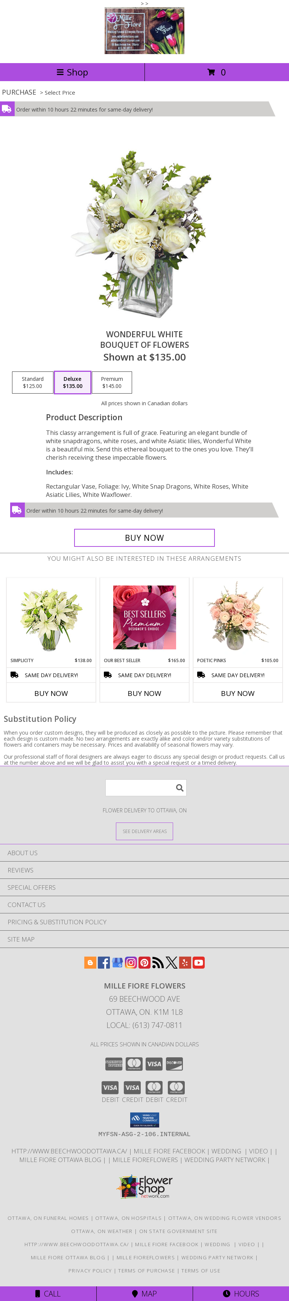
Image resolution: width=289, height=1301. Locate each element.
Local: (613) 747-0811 (144, 1025)
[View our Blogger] (90, 966)
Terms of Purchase (146, 1270)
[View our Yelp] (185, 966)
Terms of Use (201, 1270)
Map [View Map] (144, 1294)
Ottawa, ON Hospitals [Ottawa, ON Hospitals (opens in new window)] (128, 1218)
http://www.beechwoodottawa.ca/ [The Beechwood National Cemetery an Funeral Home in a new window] (70, 1151)
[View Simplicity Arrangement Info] (51, 618)
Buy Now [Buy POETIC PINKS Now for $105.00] (238, 693)
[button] (144, 1119)
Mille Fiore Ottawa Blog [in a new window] (61, 1159)
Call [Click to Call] (48, 1294)
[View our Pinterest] (144, 966)
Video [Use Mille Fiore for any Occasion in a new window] (259, 1151)
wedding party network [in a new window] (225, 1159)
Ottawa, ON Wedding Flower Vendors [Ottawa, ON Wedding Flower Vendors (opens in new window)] (224, 1218)
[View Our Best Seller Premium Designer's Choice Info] (144, 617)
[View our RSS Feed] (158, 966)
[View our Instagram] (131, 966)
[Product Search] (146, 787)
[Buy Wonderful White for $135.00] (144, 538)
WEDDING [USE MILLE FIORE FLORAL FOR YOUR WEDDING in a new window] (227, 1151)
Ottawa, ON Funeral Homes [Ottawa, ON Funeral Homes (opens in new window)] (48, 1218)
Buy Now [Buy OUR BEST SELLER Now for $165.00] (144, 693)
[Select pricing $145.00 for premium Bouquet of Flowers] (112, 383)
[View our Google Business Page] (117, 966)
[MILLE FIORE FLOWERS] (144, 52)
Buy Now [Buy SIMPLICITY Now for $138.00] (51, 693)
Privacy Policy (90, 1270)
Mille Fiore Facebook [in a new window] (170, 1151)
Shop (72, 72)
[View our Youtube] (199, 966)
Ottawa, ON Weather (101, 1231)
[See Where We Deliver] (144, 831)
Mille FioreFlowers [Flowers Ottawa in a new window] (146, 1159)
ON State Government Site (178, 1231)
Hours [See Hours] (241, 1294)
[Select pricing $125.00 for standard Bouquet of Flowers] (32, 383)
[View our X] (172, 966)
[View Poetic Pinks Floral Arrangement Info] (238, 617)
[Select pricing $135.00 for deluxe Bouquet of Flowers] (72, 383)
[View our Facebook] (104, 966)
